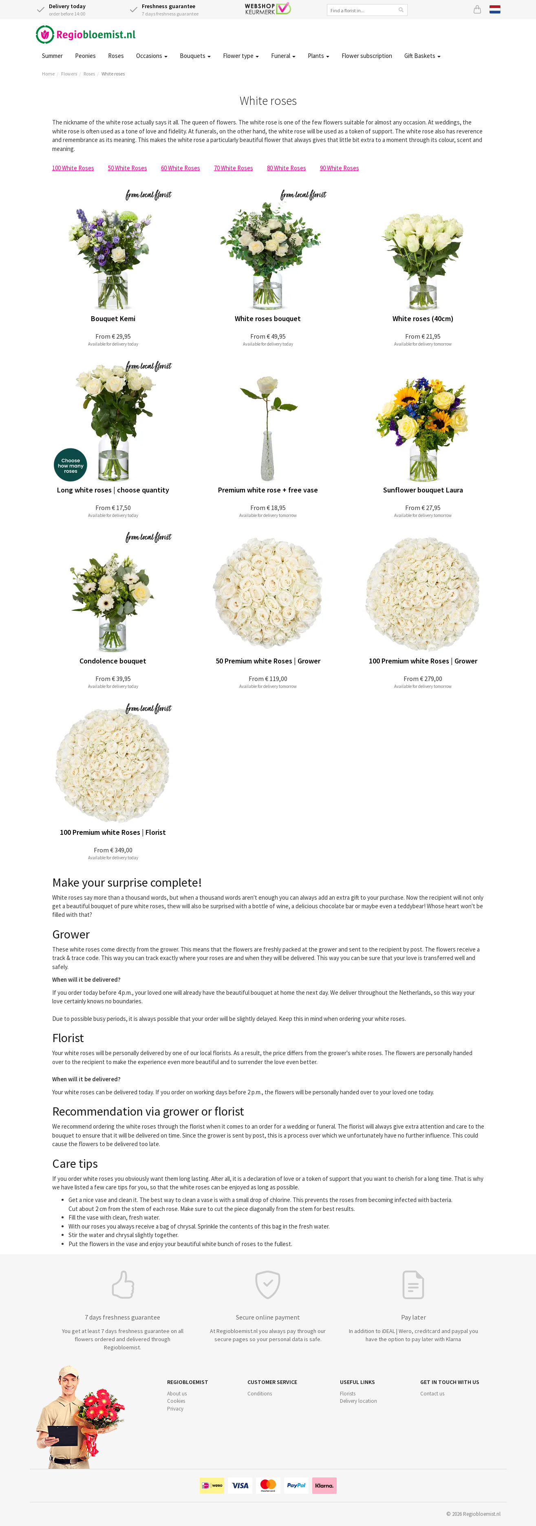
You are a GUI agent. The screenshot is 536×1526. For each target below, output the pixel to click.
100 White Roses (73, 168)
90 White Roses (339, 168)
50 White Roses (127, 168)
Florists (347, 1393)
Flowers (69, 74)
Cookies (176, 1400)
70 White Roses (233, 168)
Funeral (283, 56)
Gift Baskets (422, 56)
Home (48, 74)
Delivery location (358, 1400)
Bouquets (195, 56)
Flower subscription (367, 56)
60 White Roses (180, 168)
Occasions (152, 56)
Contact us (432, 1393)
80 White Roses (286, 168)
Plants (318, 56)
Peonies (85, 56)
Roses (116, 56)
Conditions (259, 1393)
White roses (113, 74)
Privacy (175, 1408)
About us (177, 1393)
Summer (52, 56)
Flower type (241, 56)
